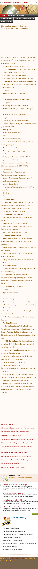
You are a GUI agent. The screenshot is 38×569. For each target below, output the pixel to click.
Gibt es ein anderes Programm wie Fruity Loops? (16, 443)
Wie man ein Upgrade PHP (9, 424)
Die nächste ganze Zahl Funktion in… (14, 500)
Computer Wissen (6, 3)
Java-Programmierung (26, 534)
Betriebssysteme (6, 21)
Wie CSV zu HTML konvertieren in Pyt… (15, 485)
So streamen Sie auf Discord (10, 463)
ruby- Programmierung (10, 546)
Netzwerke (20, 15)
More (34, 514)
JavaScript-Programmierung (11, 537)
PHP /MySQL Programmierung (12, 540)
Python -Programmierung (28, 543)
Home (3, 15)
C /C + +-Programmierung (11, 528)
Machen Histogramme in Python (13, 493)
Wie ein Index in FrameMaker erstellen (13, 467)
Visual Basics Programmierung (12, 549)
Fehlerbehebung (28, 18)
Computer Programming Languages (14, 531)
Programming (16, 3)
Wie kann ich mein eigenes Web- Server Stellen (16, 456)
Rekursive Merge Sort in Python (13, 507)
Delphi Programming (9, 534)
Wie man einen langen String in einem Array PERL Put (18, 432)
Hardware (11, 15)
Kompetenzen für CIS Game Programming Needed (17, 439)
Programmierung (6, 18)
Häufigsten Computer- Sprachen (11, 435)
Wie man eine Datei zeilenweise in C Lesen (15, 452)
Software (18, 18)
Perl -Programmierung (10, 543)
